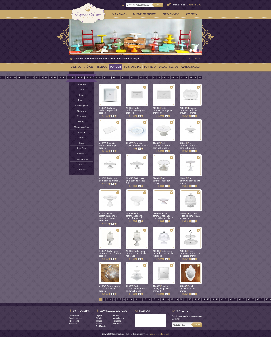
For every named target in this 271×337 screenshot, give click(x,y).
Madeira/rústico (81, 127)
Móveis (88, 66)
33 (118, 77)
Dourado (81, 116)
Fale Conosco (171, 14)
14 (32, 77)
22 (68, 77)
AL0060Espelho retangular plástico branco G (162, 288)
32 (114, 77)
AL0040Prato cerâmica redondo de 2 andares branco (190, 253)
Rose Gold (82, 148)
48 (186, 77)
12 (23, 77)
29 (100, 77)
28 (96, 77)
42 (159, 77)
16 (41, 77)
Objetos (76, 66)
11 (19, 77)
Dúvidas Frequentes (144, 14)
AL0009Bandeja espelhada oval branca (137, 144)
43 (163, 77)
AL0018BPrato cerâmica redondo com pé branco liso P (163, 215)
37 (136, 77)
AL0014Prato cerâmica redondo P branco (162, 180)
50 (195, 77)
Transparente (81, 159)
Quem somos (74, 315)
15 (37, 77)
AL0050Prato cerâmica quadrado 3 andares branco (136, 288)
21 (64, 77)
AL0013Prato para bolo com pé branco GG (135, 180)
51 (200, 77)
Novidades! (192, 66)
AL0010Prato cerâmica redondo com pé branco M (161, 145)
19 (55, 77)
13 (28, 77)
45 (172, 77)
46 (177, 77)
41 (154, 77)
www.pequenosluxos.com (159, 334)
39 (145, 77)
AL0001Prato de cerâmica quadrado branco (108, 110)
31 (109, 77)
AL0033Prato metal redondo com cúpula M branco (163, 253)
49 (190, 77)
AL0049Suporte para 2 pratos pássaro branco (109, 288)
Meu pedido (179, 4)
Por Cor (115, 66)
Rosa (81, 143)
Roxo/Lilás (81, 153)
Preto (81, 137)
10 (14, 77)
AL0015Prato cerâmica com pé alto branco (190, 180)
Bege (81, 95)
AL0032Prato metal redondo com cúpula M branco (136, 253)
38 (141, 77)
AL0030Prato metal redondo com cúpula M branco (190, 215)
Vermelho (81, 169)
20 (59, 77)
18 (50, 77)
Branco (81, 100)
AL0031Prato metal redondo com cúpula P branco (110, 253)
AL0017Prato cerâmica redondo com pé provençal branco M (108, 217)
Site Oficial (192, 14)
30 (105, 77)
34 (123, 77)
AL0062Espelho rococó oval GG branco (187, 288)
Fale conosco (74, 321)
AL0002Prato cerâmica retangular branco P (135, 110)
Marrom (82, 132)
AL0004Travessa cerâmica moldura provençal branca (188, 110)
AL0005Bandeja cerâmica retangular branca (108, 145)
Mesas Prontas (168, 66)
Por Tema (150, 66)
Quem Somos (119, 14)
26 (87, 77)
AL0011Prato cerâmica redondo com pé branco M (188, 145)
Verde (81, 164)
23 (73, 77)
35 (127, 77)
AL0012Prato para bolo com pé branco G (109, 179)
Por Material (132, 66)
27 (91, 77)
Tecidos (102, 66)
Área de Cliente (195, 59)
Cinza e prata (81, 105)
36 (132, 77)
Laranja (81, 121)
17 (46, 77)
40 (150, 77)
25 (82, 77)
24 (77, 77)
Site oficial (73, 323)
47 (181, 77)
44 (168, 77)
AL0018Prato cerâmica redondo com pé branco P (135, 215)
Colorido (81, 111)
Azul (81, 89)
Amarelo (81, 84)
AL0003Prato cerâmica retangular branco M (162, 110)
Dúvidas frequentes (76, 318)
